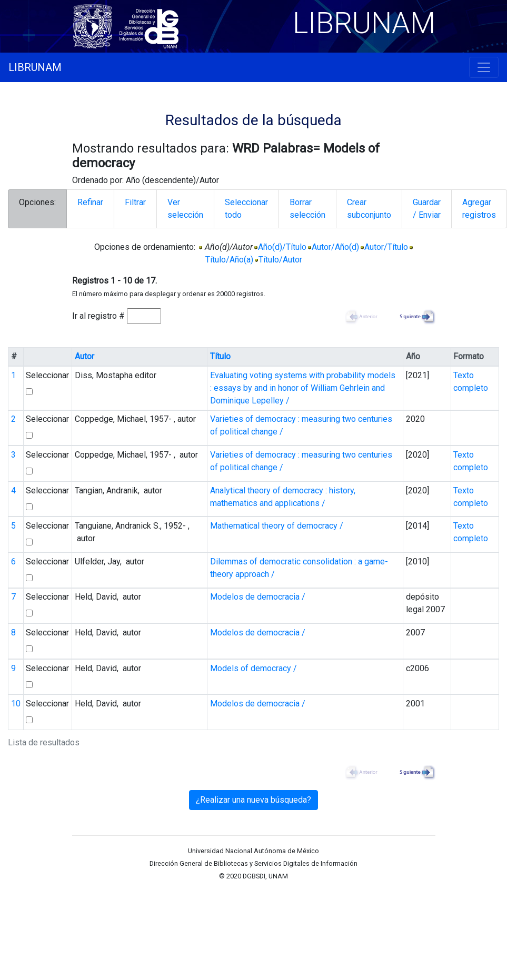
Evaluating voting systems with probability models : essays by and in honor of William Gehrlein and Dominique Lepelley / (302, 388)
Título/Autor (280, 260)
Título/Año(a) (229, 260)
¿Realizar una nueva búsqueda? (253, 800)
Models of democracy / (253, 668)
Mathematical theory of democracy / (276, 526)
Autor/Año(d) (335, 247)
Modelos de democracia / (257, 597)
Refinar (90, 202)
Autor (84, 356)
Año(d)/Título (282, 247)
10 (16, 704)
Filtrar (135, 202)
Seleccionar (47, 375)
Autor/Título (386, 247)
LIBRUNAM (35, 67)
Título (220, 356)
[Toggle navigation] (484, 67)
